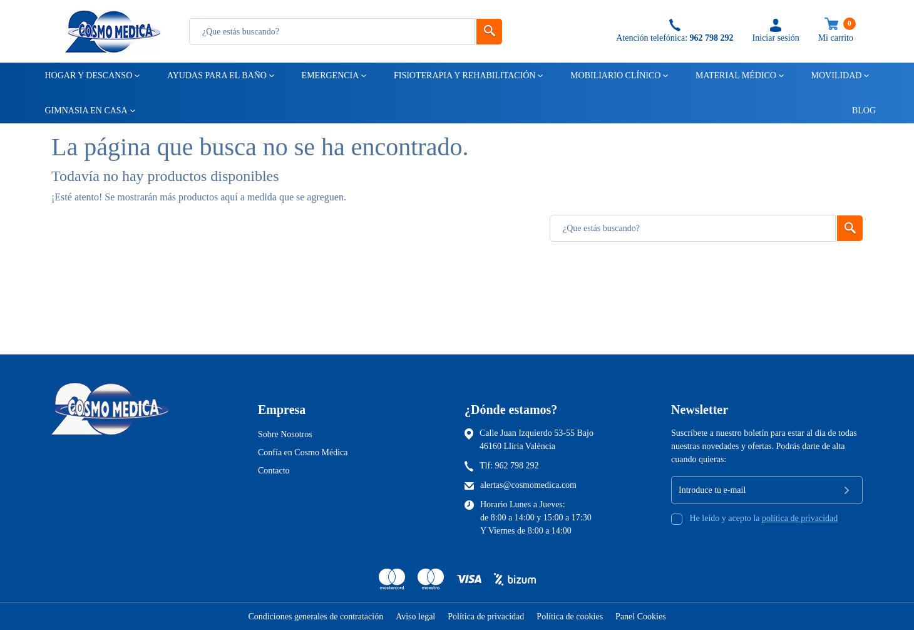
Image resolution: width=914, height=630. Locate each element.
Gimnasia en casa (85, 110)
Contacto (274, 470)
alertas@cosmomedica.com (528, 485)
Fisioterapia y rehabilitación (464, 75)
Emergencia (329, 75)
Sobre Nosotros (285, 434)
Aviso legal (415, 616)
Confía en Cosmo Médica (302, 452)
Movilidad (835, 75)
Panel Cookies (640, 616)
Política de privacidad (486, 616)
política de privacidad (800, 518)
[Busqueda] (332, 31)
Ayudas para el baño (216, 75)
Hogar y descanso (88, 75)
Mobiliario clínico (614, 75)
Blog (858, 110)
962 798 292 (517, 465)
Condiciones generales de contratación (315, 616)
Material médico (735, 75)
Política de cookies (570, 616)
